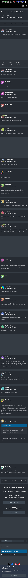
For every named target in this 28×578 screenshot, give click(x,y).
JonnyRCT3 (8, 387)
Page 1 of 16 (14, 23)
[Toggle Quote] (3, 425)
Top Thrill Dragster (10, 326)
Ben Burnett (8, 286)
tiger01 (7, 128)
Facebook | (14, 8)
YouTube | (19, 8)
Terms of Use (5, 568)
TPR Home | (3, 8)
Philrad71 (7, 373)
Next (23, 23)
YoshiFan (7, 466)
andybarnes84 (9, 92)
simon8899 (8, 298)
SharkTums (8, 225)
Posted (10, 31)
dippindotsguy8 (9, 357)
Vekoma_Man (8, 104)
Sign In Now (14, 512)
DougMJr (7, 313)
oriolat (7, 399)
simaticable (8, 184)
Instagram (23, 8)
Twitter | (10, 8)
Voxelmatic (8, 81)
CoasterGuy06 (9, 159)
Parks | (7, 8)
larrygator (7, 200)
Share (6, 541)
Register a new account (14, 502)
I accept (14, 575)
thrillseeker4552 (5, 15)
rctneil (7, 259)
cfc (6, 115)
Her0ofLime (8, 212)
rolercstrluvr (8, 171)
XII (6, 275)
